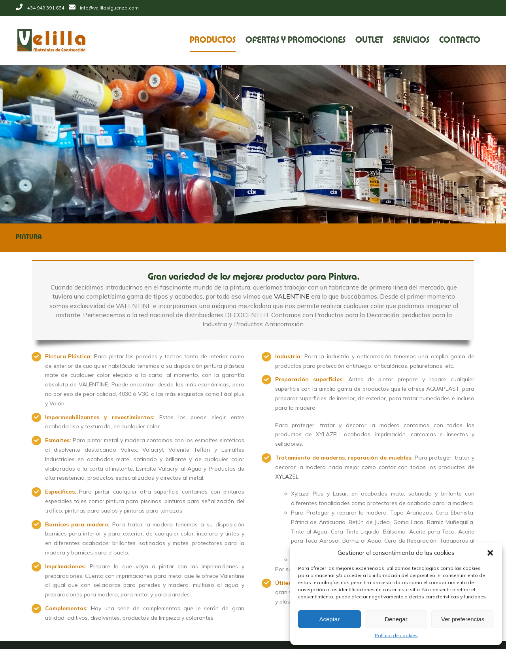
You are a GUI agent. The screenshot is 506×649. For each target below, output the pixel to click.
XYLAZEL (284, 476)
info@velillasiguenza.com (107, 8)
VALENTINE (290, 296)
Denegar (396, 619)
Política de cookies (396, 635)
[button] (490, 553)
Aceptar (329, 619)
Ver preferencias (462, 619)
